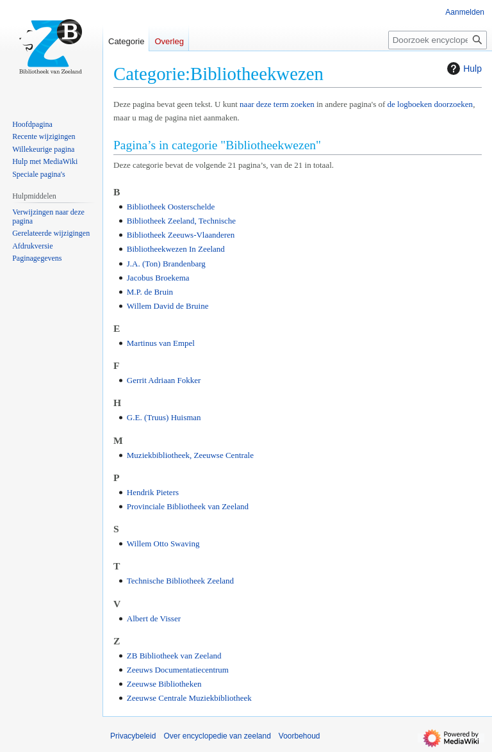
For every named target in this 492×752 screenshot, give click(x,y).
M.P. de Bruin (150, 292)
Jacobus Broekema (158, 277)
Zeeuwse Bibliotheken (164, 684)
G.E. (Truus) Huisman (164, 417)
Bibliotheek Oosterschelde (171, 206)
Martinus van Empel (161, 343)
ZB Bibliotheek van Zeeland (174, 655)
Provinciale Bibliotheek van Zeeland (188, 506)
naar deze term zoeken (277, 104)
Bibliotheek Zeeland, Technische (181, 220)
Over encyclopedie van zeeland (216, 736)
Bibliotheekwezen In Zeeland (176, 249)
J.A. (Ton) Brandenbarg (166, 263)
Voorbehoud (299, 736)
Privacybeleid (133, 736)
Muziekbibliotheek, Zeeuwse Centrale (190, 455)
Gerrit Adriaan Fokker (164, 380)
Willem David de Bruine (168, 306)
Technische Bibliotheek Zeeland (180, 580)
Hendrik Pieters (153, 492)
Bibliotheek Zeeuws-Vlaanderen (181, 235)
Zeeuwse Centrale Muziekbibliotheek (189, 698)
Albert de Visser (154, 618)
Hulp (463, 68)
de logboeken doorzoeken (430, 104)
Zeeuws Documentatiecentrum (178, 669)
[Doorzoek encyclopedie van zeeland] (437, 40)
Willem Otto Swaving (163, 543)
